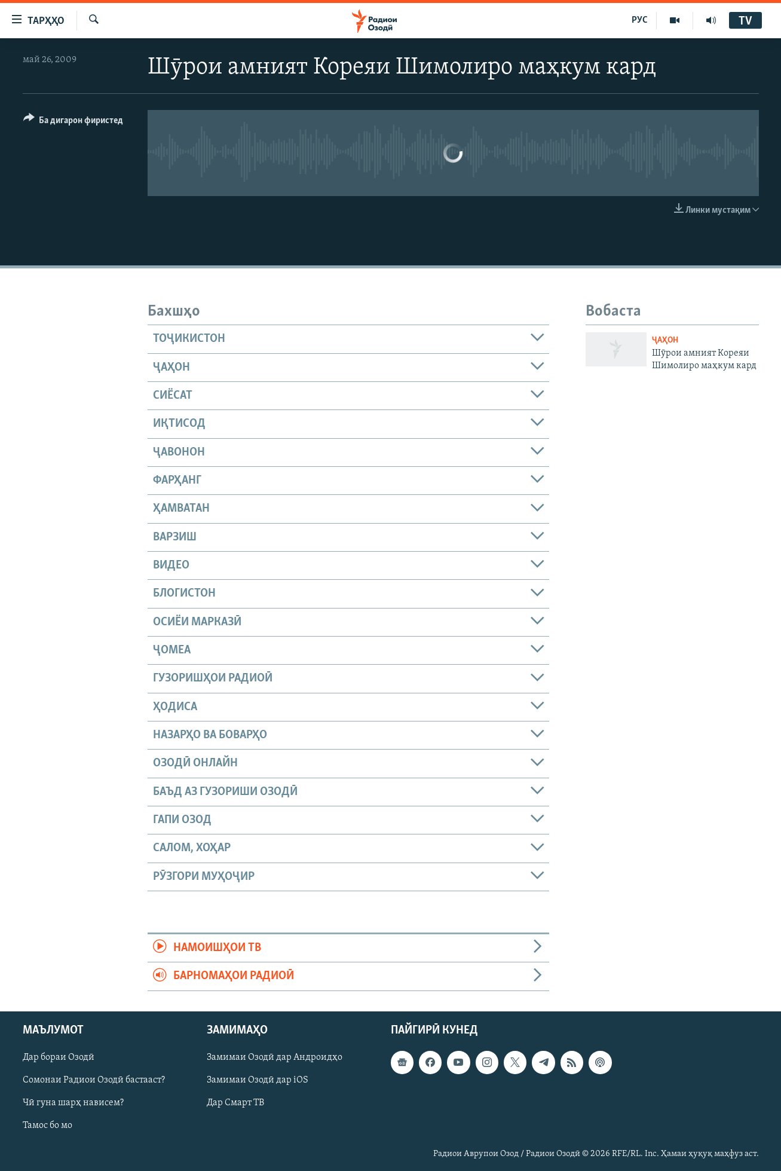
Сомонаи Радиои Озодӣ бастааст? (94, 1080)
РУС (640, 20)
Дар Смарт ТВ (235, 1103)
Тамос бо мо (47, 1125)
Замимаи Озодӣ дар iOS (257, 1080)
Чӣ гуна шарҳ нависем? (73, 1103)
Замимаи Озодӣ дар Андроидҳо (274, 1057)
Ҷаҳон (665, 340)
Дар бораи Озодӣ (58, 1057)
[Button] (73, 122)
